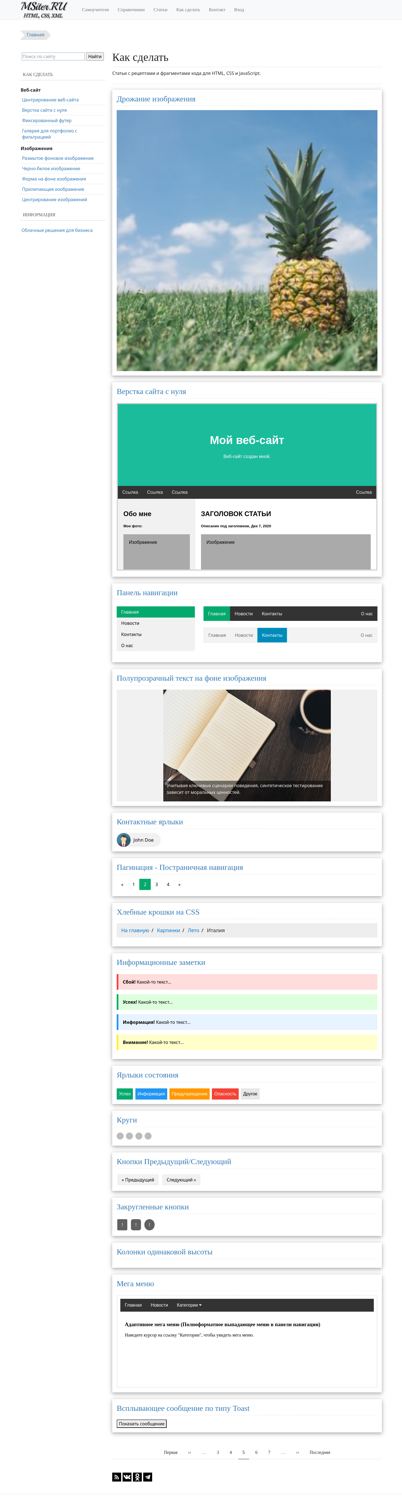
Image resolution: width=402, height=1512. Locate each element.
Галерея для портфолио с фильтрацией (49, 134)
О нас (127, 645)
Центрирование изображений (54, 199)
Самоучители (95, 9)
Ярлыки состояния (147, 1074)
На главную (135, 930)
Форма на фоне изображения (54, 179)
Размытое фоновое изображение (58, 158)
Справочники (131, 9)
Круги (127, 1119)
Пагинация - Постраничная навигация (180, 867)
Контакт (217, 9)
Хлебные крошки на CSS (158, 912)
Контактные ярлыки (150, 821)
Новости (130, 623)
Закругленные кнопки (153, 1206)
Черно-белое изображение (51, 168)
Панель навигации (147, 592)
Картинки (168, 930)
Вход (239, 9)
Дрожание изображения (156, 98)
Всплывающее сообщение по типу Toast (183, 1408)
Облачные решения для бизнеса (57, 230)
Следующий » (181, 1180)
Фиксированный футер (46, 120)
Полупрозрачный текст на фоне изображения (191, 678)
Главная (130, 612)
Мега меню (135, 1283)
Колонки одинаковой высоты (165, 1251)
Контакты (131, 634)
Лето (193, 930)
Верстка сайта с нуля (151, 391)
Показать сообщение (141, 1424)
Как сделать (188, 9)
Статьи (161, 9)
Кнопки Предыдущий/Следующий (174, 1161)
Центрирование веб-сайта (50, 100)
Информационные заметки (161, 962)
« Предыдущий (138, 1180)
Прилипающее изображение (53, 189)
